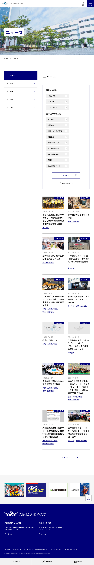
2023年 (10, 99)
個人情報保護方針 (41, 549)
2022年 (10, 107)
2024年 (10, 91)
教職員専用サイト (71, 549)
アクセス (8, 534)
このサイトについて (56, 549)
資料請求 (7, 549)
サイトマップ (28, 549)
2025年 (10, 83)
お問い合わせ (17, 549)
